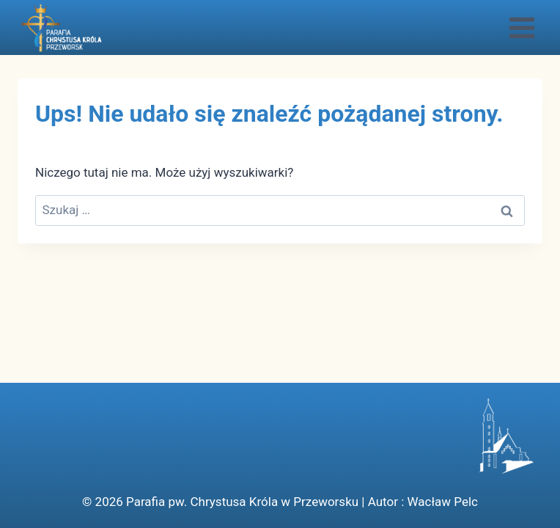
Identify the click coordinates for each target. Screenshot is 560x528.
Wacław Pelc (443, 501)
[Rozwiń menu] (521, 27)
